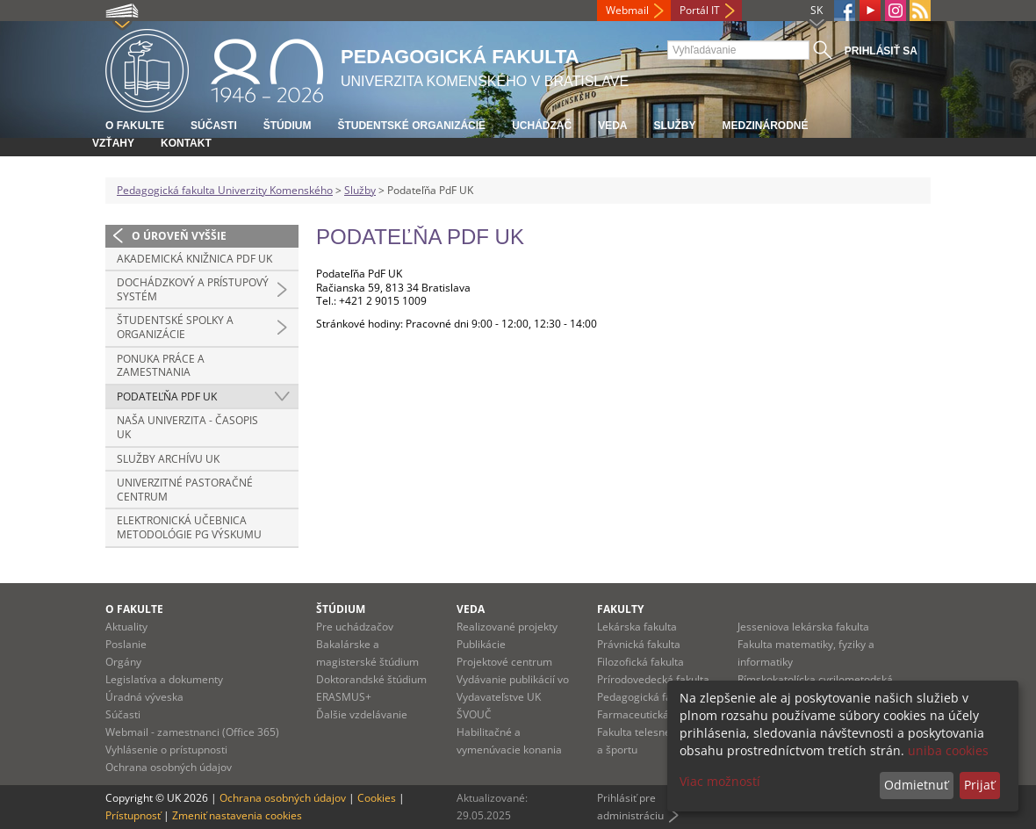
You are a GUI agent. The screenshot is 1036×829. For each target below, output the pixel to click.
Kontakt (186, 143)
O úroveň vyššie (179, 235)
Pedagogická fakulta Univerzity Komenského (225, 190)
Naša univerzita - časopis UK (187, 427)
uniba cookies (948, 750)
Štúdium (287, 125)
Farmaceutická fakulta (651, 714)
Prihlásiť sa (881, 51)
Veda (612, 125)
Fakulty (620, 609)
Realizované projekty (507, 626)
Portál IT (700, 10)
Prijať (979, 784)
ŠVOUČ (474, 714)
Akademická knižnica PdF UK (194, 258)
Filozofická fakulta (640, 661)
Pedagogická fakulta (646, 696)
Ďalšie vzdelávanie (361, 714)
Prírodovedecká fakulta (653, 679)
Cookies (376, 797)
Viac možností (720, 781)
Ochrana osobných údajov (168, 767)
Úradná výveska (144, 696)
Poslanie (126, 644)
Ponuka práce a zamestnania (161, 365)
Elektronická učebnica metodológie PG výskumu (189, 527)
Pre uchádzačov (354, 626)
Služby (674, 125)
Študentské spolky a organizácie (175, 327)
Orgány (123, 661)
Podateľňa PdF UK (167, 396)
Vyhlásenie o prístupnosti (166, 749)
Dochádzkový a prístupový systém (193, 289)
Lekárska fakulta (637, 626)
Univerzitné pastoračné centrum (185, 489)
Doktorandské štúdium (371, 679)
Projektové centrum (504, 661)
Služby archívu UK (168, 458)
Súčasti (214, 125)
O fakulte (134, 125)
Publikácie (481, 644)
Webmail (627, 10)
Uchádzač (542, 125)
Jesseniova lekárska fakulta (803, 626)
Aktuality (126, 626)
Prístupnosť (133, 815)
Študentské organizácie (411, 125)
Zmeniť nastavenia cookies (237, 815)
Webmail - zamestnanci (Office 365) (192, 731)
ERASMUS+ (343, 696)
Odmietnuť (916, 784)
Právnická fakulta (638, 644)
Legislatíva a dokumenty (164, 679)
